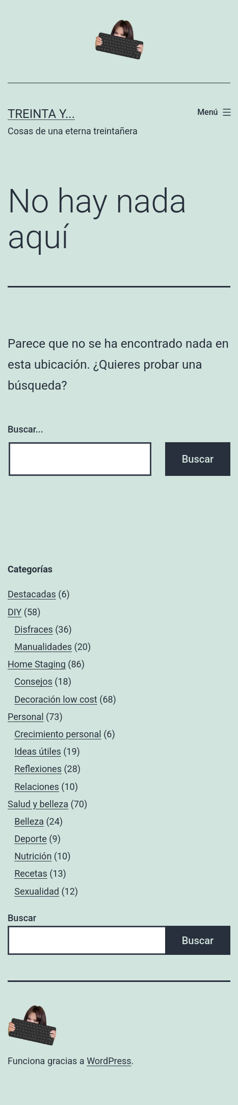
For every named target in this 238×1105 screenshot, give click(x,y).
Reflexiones (38, 768)
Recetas (30, 873)
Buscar (22, 917)
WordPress (109, 1060)
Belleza (29, 821)
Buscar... (25, 429)
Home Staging (37, 664)
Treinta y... (41, 114)
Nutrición (32, 856)
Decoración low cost (55, 699)
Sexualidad (36, 891)
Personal (26, 716)
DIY (14, 612)
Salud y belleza (38, 804)
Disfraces (33, 629)
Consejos (33, 681)
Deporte (30, 838)
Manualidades (43, 646)
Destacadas (32, 594)
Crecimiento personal (57, 734)
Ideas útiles (37, 751)
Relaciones (36, 786)
